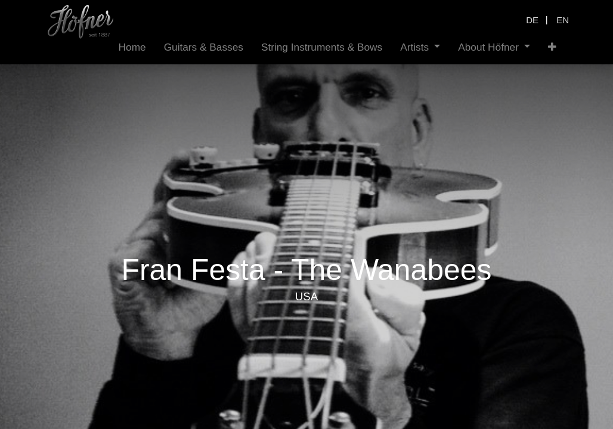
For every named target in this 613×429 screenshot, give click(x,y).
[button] (552, 47)
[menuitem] (132, 47)
